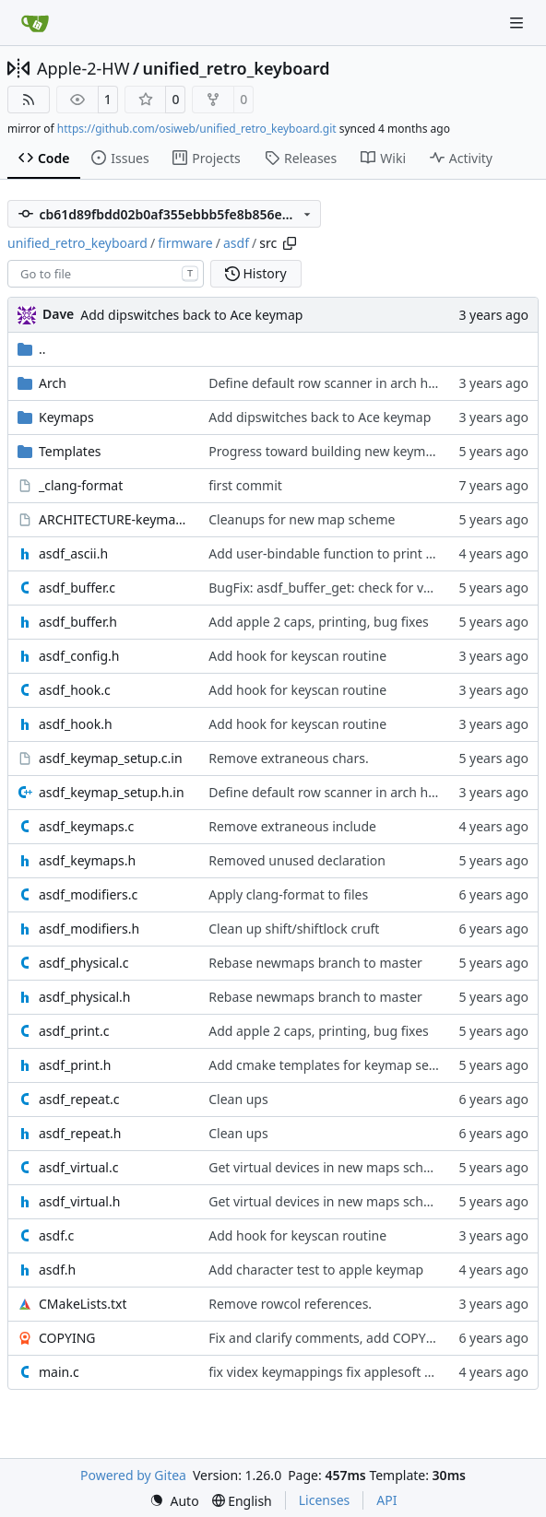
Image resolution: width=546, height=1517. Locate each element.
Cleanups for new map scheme (301, 519)
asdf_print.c (74, 1031)
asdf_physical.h (85, 996)
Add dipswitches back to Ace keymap (191, 314)
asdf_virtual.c (78, 1167)
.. (32, 349)
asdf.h (57, 1269)
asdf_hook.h (76, 724)
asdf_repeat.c (79, 1099)
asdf (236, 243)
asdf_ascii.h (73, 553)
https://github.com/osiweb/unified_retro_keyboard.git (197, 128)
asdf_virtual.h (79, 1201)
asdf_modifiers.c (88, 894)
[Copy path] (289, 243)
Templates (70, 451)
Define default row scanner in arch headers (338, 383)
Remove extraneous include (292, 826)
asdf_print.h (75, 1065)
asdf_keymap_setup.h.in (111, 792)
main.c (59, 1372)
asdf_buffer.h (78, 621)
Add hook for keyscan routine (297, 655)
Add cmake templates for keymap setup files (342, 1065)
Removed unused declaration (297, 860)
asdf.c (56, 1235)
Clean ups (237, 1099)
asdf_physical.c (84, 962)
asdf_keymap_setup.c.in (111, 758)
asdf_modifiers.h (89, 928)
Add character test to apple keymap (315, 1269)
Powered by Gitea (133, 1475)
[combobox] (105, 274)
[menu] (174, 1501)
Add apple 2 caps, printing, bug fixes (318, 621)
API (386, 1500)
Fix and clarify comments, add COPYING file (339, 1337)
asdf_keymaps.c (86, 826)
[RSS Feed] (28, 99)
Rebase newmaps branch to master (315, 962)
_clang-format (81, 485)
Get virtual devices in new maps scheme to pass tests (368, 1167)
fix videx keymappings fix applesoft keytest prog (354, 1372)
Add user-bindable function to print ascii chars (348, 553)
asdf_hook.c (75, 690)
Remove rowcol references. (290, 1303)
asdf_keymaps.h (87, 860)
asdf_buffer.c (77, 587)
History (256, 273)
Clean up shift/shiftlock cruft (293, 928)
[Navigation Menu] (518, 22)
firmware (185, 243)
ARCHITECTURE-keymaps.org (114, 519)
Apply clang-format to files (288, 894)
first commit (245, 485)
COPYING (67, 1337)
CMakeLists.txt (82, 1303)
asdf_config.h (79, 655)
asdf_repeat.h (80, 1133)
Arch (52, 383)
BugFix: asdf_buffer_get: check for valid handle (349, 587)
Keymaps (66, 417)
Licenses (324, 1500)
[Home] (35, 23)
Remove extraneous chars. (288, 758)
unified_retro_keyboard (236, 68)
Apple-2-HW (83, 68)
